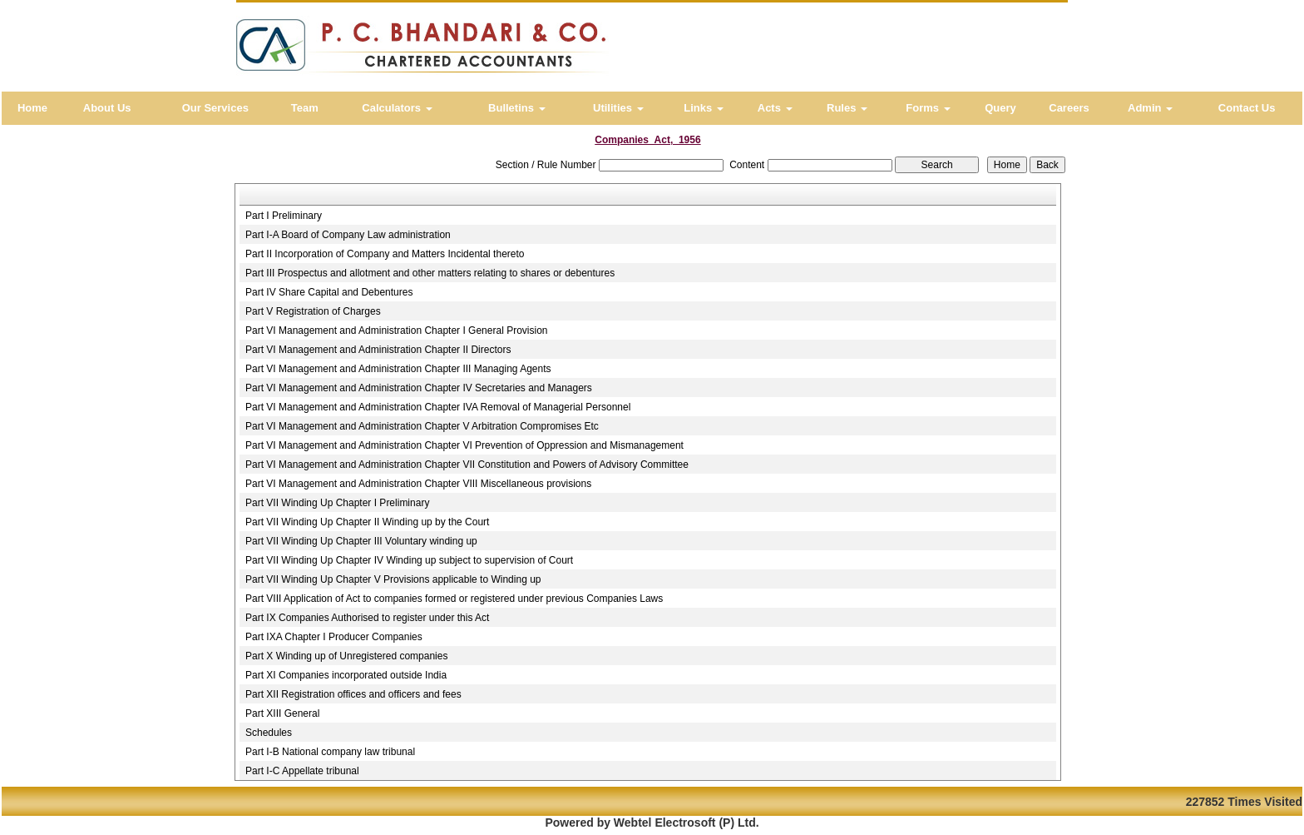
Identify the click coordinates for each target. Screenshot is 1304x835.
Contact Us (1247, 108)
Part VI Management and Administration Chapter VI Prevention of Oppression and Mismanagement (464, 445)
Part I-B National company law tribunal (330, 752)
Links (704, 108)
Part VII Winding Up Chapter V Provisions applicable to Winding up (393, 579)
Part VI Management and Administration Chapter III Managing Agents (398, 369)
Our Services (215, 108)
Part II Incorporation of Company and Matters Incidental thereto (385, 254)
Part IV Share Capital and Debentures (328, 292)
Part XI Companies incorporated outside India (346, 675)
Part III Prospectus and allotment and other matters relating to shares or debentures (430, 273)
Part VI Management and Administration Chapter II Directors (378, 349)
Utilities (618, 108)
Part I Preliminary (283, 215)
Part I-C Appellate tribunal (302, 771)
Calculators (397, 108)
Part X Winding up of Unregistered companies (346, 656)
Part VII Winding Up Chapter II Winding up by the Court (367, 522)
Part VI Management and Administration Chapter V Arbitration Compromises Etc (422, 426)
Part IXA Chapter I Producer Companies (333, 637)
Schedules (268, 732)
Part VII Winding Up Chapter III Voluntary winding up (361, 541)
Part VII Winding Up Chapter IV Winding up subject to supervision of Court (409, 560)
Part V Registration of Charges (313, 311)
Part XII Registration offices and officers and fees (353, 694)
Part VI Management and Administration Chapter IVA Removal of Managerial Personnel (437, 407)
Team (305, 108)
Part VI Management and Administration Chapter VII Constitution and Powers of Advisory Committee (467, 464)
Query (1000, 108)
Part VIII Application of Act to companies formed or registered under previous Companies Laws (454, 598)
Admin (1150, 108)
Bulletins (517, 108)
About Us (107, 108)
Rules (847, 108)
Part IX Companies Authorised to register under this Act (367, 618)
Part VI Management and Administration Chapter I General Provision (396, 330)
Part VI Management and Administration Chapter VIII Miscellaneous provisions (418, 484)
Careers (1069, 108)
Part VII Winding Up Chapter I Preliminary (337, 503)
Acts (775, 108)
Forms (928, 108)
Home (32, 108)
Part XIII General (282, 713)
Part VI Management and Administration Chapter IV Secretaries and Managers (418, 388)
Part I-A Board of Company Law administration (348, 235)
